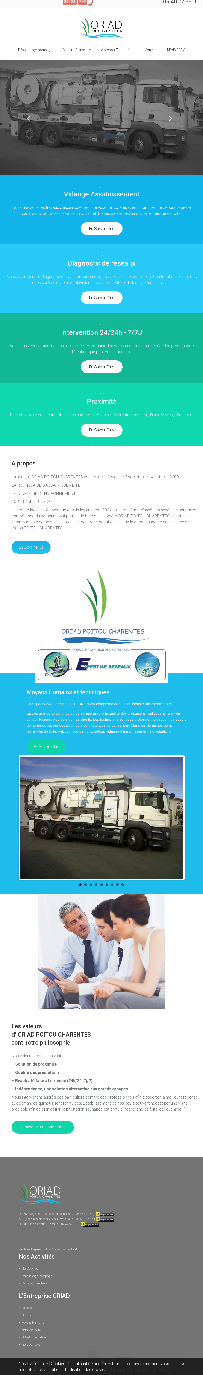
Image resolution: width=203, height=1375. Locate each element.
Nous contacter (31, 1333)
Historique (28, 1304)
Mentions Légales (30, 1238)
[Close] (183, 1364)
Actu (131, 39)
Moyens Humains (33, 1311)
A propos (108, 39)
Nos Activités (30, 1257)
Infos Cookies (52, 1238)
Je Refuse (157, 1369)
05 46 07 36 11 (85, 1203)
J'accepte (138, 1369)
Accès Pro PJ (71, 1238)
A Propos (27, 1297)
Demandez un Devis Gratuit (42, 1116)
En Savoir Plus (101, 217)
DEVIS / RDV (176, 39)
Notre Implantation (34, 1326)
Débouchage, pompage (35, 39)
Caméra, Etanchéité (77, 39)
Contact (150, 39)
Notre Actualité (31, 1319)
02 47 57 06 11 (70, 1213)
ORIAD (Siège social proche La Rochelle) (45, 1203)
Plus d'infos (118, 1369)
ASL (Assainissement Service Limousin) (45, 1208)
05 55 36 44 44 (85, 1208)
